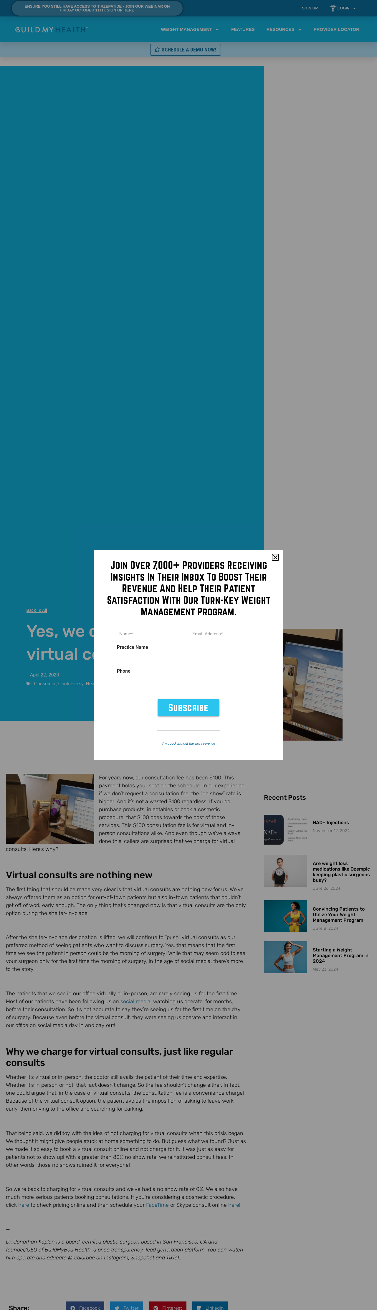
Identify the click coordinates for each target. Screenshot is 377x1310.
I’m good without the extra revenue (188, 743)
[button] (275, 558)
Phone (123, 671)
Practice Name (132, 647)
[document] (188, 655)
